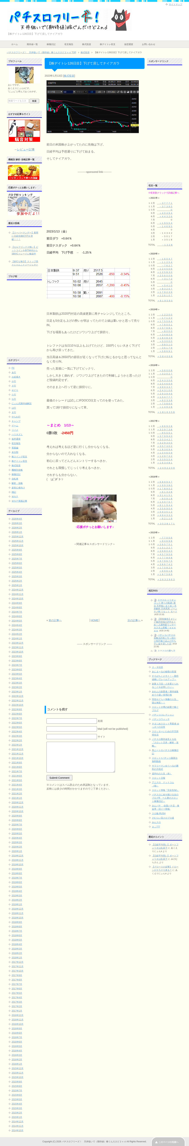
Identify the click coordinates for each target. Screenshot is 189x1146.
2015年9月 (17, 1081)
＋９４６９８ (166, 541)
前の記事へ (55, 620)
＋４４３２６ (165, 216)
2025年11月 (17, 541)
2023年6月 (17, 669)
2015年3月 (17, 1108)
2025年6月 (17, 563)
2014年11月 (17, 1126)
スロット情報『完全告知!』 (165, 790)
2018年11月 (17, 913)
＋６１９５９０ (165, 300)
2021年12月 (17, 749)
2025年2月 (17, 581)
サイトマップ (175, 4)
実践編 (15, 448)
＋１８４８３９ (165, 338)
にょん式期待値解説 (22, 403)
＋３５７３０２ (165, 446)
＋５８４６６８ (165, 356)
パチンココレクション (163, 715)
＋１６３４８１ (165, 462)
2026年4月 (17, 519)
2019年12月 (17, 855)
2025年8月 (17, 554)
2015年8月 (17, 1086)
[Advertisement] (94, 197)
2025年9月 (17, 550)
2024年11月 (17, 594)
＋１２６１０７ (165, 295)
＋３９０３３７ (165, 387)
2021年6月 (17, 776)
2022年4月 (17, 731)
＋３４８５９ (165, 334)
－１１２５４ (165, 262)
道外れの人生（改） (162, 773)
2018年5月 (17, 940)
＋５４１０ (165, 285)
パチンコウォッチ (161, 719)
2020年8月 (17, 820)
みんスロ (156, 822)
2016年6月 (17, 1042)
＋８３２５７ (165, 289)
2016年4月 (17, 1050)
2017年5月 (17, 993)
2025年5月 (17, 567)
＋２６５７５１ (165, 544)
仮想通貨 (128, 44)
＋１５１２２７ (165, 547)
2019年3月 (17, 895)
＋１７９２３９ (165, 292)
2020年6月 (17, 829)
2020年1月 (17, 851)
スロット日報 (158, 778)
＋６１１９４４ (165, 505)
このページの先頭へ (168, 1142)
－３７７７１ (165, 203)
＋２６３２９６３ (166, 579)
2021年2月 (17, 793)
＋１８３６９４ (165, 449)
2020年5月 (17, 833)
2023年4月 (17, 678)
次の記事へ (134, 620)
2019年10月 (17, 864)
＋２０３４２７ (165, 439)
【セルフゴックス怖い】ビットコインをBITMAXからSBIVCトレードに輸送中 (25, 250)
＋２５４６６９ (165, 383)
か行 (14, 381)
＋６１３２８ (166, 492)
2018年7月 (17, 931)
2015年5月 (17, 1099)
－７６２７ (165, 265)
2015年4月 (17, 1104)
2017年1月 (17, 1011)
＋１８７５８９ (165, 574)
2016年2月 (17, 1059)
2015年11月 (17, 1073)
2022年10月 (17, 705)
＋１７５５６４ (165, 321)
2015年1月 (17, 1117)
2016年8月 (17, 1033)
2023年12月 (17, 643)
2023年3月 (17, 683)
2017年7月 (17, 984)
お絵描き (16, 377)
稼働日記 (51, 44)
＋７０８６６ (165, 403)
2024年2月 (17, 634)
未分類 (15, 452)
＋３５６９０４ (165, 508)
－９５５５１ (165, 433)
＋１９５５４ (165, 223)
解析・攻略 (17, 483)
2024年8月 (17, 607)
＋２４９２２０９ (166, 468)
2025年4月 (17, 572)
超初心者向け (18, 487)
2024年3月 (17, 629)
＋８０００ (165, 331)
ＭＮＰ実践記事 (19, 501)
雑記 (14, 492)
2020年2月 (17, 847)
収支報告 (68, 44)
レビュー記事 (26, 149)
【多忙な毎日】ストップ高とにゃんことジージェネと (25, 263)
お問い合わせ (148, 44)
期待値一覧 (32, 44)
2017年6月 (17, 988)
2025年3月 (17, 576)
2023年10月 (17, 652)
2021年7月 (17, 771)
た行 (14, 394)
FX (13, 368)
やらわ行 (16, 416)
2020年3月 (17, 842)
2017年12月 (17, 962)
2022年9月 (17, 709)
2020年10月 (17, 811)
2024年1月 (17, 638)
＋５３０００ (165, 341)
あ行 (14, 372)
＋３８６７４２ (165, 564)
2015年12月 (17, 1068)
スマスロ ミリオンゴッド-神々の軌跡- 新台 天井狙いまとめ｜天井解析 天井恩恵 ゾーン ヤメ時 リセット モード (165, 606)
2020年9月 (17, 816)
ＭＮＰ (15, 496)
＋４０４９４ (165, 213)
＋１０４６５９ (165, 452)
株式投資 (86, 44)
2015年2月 (17, 1112)
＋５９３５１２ (165, 512)
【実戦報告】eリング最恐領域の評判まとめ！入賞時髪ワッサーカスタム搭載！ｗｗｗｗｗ (165, 625)
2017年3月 (17, 1002)
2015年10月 (17, 1077)
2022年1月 (17, 745)
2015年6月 (17, 1095)
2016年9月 (17, 1028)
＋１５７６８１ (165, 328)
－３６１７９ (165, 348)
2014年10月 (17, 1130)
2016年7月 (17, 1037)
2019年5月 (17, 886)
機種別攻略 (17, 470)
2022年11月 (17, 700)
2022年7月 (17, 718)
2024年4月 (17, 625)
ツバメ (15, 430)
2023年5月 (17, 674)
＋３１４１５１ (165, 495)
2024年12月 (17, 590)
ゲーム (15, 425)
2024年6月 (17, 616)
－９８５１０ (165, 344)
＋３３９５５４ (165, 459)
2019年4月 (17, 891)
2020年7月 (17, 824)
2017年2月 (17, 1006)
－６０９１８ (166, 498)
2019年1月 (17, 904)
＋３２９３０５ (165, 443)
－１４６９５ (165, 226)
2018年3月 (17, 948)
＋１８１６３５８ (166, 412)
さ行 (14, 385)
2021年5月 (17, 780)
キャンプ (16, 421)
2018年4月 (17, 944)
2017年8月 (17, 980)
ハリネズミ (17, 434)
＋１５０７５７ (165, 502)
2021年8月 (17, 767)
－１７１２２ (165, 318)
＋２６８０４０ (165, 551)
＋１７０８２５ (165, 567)
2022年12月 (17, 696)
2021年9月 (17, 762)
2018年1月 (17, 957)
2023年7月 (17, 665)
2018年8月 (17, 926)
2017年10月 (17, 971)
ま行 (14, 412)
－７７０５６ (166, 537)
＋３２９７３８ (165, 429)
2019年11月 (17, 860)
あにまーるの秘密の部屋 (164, 671)
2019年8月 (17, 873)
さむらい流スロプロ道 (163, 818)
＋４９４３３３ (165, 515)
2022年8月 (17, 714)
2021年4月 (17, 785)
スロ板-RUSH (159, 813)
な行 (14, 399)
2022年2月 (17, 740)
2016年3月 (17, 1055)
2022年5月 (17, 727)
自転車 (15, 479)
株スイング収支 (19, 456)
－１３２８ (165, 245)
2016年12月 (17, 1015)
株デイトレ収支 (107, 44)
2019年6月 (17, 882)
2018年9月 (17, 922)
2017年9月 (17, 975)
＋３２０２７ (165, 373)
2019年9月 (17, 869)
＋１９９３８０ (165, 485)
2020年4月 (17, 838)
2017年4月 (17, 997)
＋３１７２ (165, 279)
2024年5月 (17, 621)
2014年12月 (17, 1121)
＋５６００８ (165, 370)
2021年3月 (17, 789)
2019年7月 (17, 878)
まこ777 (156, 826)
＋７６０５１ (165, 324)
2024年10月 (17, 598)
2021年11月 (17, 753)
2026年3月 (17, 523)
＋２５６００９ (165, 275)
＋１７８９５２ (165, 488)
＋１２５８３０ (165, 272)
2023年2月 (17, 687)
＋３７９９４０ (165, 436)
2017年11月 (17, 966)
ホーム (14, 44)
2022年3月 (17, 736)
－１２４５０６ (165, 269)
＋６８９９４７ (165, 482)
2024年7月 (17, 612)
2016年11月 (17, 1019)
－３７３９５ (165, 206)
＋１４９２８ (165, 407)
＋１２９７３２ (165, 456)
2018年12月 (17, 909)
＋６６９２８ (165, 426)
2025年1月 (17, 585)
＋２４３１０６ (165, 390)
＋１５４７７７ (165, 397)
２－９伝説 (157, 667)
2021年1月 (17, 798)
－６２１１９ (166, 518)
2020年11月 (17, 807)
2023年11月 (17, 647)
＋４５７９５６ (165, 554)
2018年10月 (17, 917)
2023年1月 (17, 691)
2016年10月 (17, 1024)
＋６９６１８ (166, 571)
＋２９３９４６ (165, 393)
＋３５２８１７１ (166, 523)
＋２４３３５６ (165, 380)
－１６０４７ (165, 259)
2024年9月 (17, 603)
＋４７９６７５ (165, 561)
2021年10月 (17, 758)
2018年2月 (17, 953)
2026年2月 (17, 527)
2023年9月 (17, 656)
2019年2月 (17, 900)
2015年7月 (17, 1090)
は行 (14, 408)
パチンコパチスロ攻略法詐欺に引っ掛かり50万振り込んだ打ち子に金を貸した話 (165, 639)
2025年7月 (17, 558)
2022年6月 (17, 722)
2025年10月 (17, 545)
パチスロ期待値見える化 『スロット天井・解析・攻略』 (165, 742)
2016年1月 (17, 1064)
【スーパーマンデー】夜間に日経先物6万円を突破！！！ (25, 236)
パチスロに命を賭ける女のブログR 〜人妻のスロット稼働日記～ (165, 798)
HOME (94, 620)
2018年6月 (17, 935)
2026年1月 (17, 532)
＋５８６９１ (165, 351)
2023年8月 (17, 660)
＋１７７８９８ (165, 557)
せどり (15, 390)
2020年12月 (17, 802)
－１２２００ (165, 314)
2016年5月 (17, 1046)
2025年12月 (17, 536)
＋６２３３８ (165, 400)
